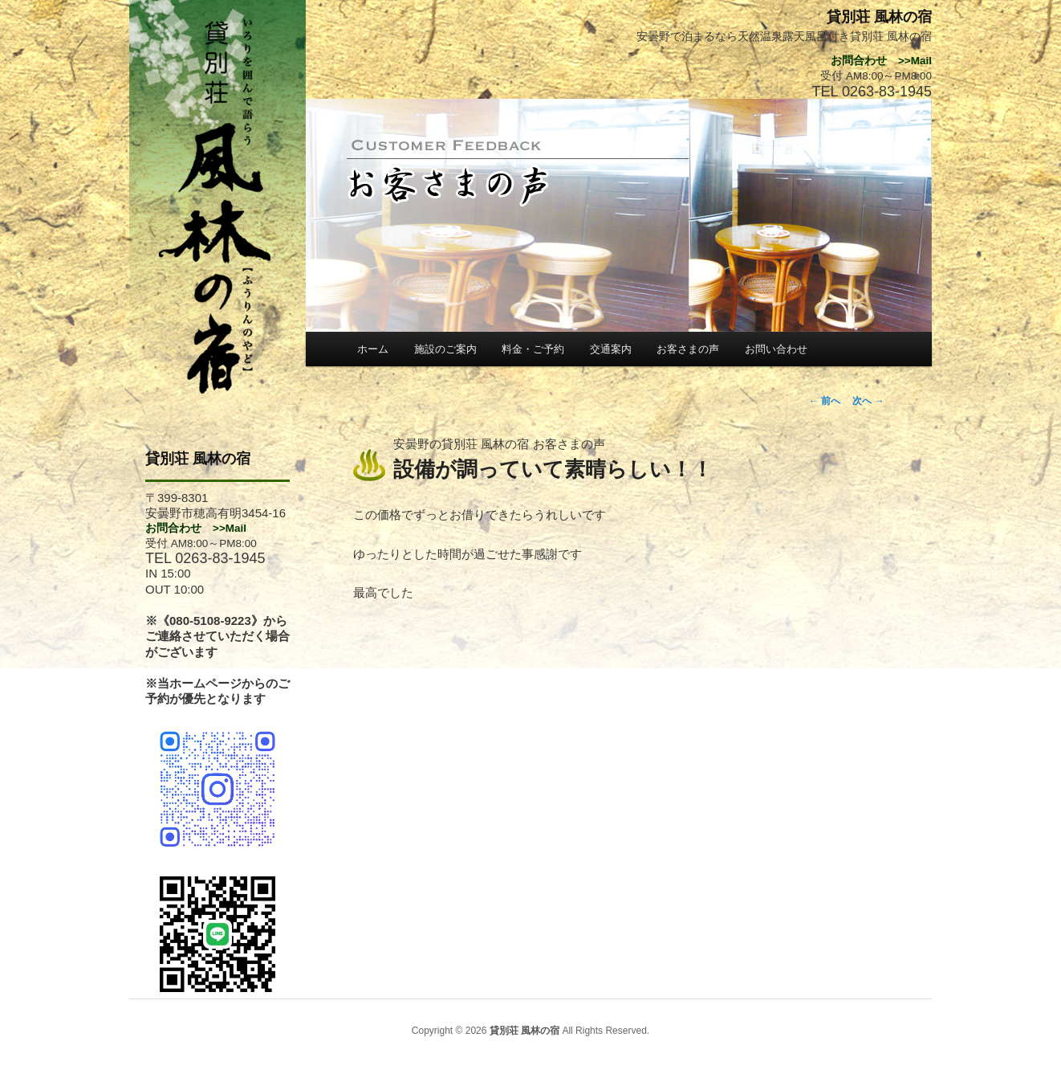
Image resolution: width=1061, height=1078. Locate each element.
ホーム (372, 349)
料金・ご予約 (533, 349)
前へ (824, 400)
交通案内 (611, 349)
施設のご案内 (445, 349)
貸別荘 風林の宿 (197, 459)
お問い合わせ (776, 349)
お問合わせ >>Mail (195, 528)
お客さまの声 (688, 349)
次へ (868, 400)
